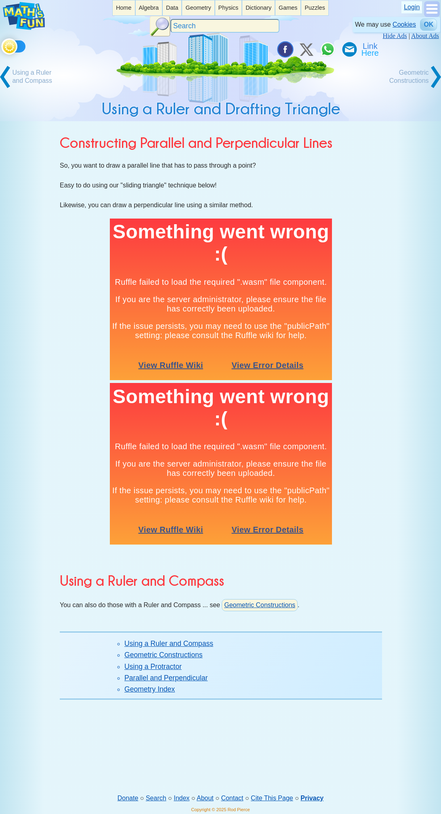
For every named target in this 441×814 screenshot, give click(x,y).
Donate (128, 798)
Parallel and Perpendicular (166, 678)
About (205, 798)
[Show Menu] (432, 14)
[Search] (224, 26)
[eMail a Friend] (349, 49)
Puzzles (314, 7)
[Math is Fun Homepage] (24, 27)
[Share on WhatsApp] (327, 49)
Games (288, 7)
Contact (232, 798)
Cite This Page (272, 798)
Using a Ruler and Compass (168, 643)
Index (181, 798)
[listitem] (123, 8)
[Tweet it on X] (306, 49)
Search (156, 798)
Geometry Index (149, 689)
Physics (228, 7)
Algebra (149, 7)
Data (172, 7)
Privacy (311, 798)
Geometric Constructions (259, 605)
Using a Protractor (153, 667)
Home (123, 7)
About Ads (425, 35)
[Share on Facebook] (284, 49)
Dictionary (258, 7)
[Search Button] (160, 26)
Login (412, 7)
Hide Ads (395, 35)
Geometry (198, 7)
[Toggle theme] (2, 45)
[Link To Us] (371, 49)
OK (428, 24)
